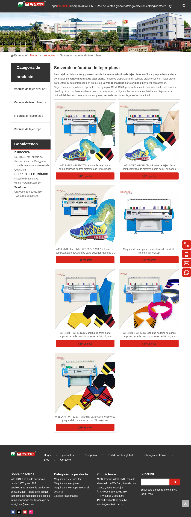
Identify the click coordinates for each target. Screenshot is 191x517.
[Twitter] (19, 512)
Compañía (91, 455)
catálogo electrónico (155, 455)
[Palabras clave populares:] (184, 6)
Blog (47, 459)
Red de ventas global (120, 455)
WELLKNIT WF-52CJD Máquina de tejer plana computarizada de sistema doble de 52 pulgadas (149, 167)
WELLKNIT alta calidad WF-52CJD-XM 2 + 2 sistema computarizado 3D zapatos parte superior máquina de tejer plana (85, 251)
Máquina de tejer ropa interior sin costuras (32, 129)
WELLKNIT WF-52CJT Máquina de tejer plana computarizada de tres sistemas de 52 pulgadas (85, 167)
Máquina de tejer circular (29, 88)
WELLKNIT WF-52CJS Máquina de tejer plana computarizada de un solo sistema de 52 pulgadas (85, 335)
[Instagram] (31, 512)
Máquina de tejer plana (28, 102)
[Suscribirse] (174, 482)
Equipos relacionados (66, 495)
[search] (154, 482)
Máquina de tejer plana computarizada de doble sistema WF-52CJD (149, 251)
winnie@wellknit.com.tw (27, 182)
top (185, 503)
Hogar (47, 455)
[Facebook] (13, 512)
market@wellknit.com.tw (113, 500)
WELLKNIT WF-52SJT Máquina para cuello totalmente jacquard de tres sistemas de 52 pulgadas (85, 418)
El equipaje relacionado (28, 115)
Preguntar (85, 176)
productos (68, 455)
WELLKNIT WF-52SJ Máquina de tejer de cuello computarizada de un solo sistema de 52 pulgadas (149, 335)
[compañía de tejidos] (95, 32)
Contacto (65, 459)
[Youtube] (25, 512)
